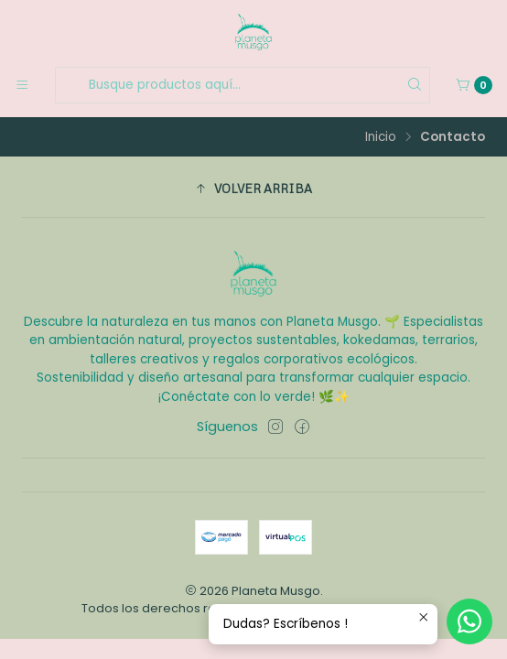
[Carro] (474, 85)
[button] (253, 189)
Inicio (380, 137)
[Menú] (22, 85)
